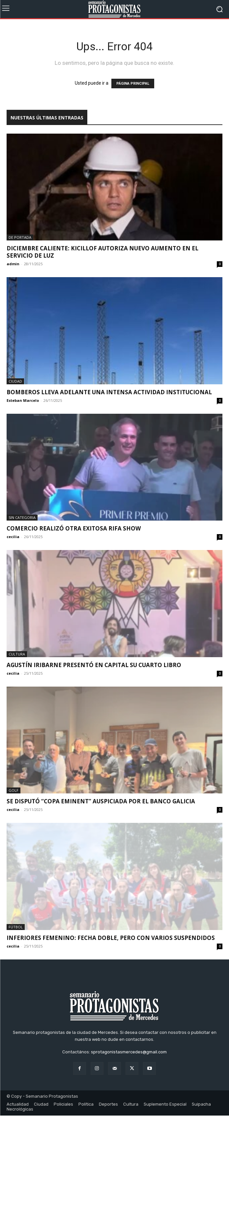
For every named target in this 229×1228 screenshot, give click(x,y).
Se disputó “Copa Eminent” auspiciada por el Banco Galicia (101, 801)
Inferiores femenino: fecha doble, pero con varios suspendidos (111, 938)
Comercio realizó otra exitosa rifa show (74, 528)
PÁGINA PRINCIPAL (132, 83)
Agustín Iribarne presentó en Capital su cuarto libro (94, 665)
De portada (20, 237)
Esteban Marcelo (23, 400)
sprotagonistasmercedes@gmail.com (129, 1164)
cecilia (13, 536)
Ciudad (15, 381)
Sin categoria (22, 517)
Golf (13, 790)
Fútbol (16, 926)
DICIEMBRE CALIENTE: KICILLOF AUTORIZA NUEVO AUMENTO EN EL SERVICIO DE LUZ (102, 251)
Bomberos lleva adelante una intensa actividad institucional (109, 392)
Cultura (17, 654)
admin (13, 263)
